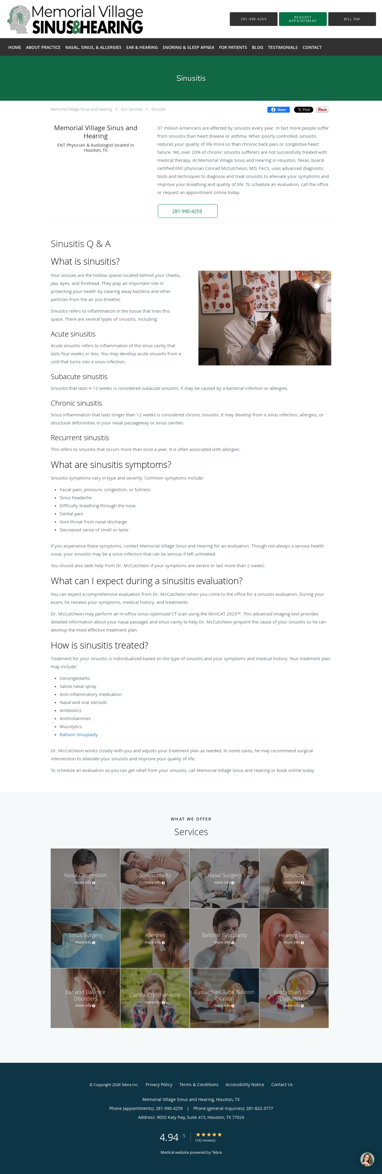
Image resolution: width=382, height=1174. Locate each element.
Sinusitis (158, 109)
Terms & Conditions (198, 1084)
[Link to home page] (66, 19)
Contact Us (282, 1084)
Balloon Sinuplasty (79, 734)
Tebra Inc (129, 1084)
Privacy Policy (159, 1084)
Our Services (132, 109)
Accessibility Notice (245, 1084)
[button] (303, 19)
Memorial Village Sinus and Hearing (81, 109)
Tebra (217, 1152)
